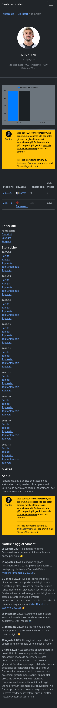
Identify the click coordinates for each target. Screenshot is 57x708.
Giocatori (23, 13)
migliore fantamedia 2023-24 (18, 572)
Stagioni (6, 241)
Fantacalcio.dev (12, 4)
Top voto (6, 270)
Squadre (6, 238)
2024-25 (7, 193)
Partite (5, 256)
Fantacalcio (8, 13)
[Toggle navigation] (51, 4)
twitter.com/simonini (27, 163)
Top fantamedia (10, 266)
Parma (21, 193)
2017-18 (7, 202)
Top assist (7, 263)
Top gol (6, 259)
